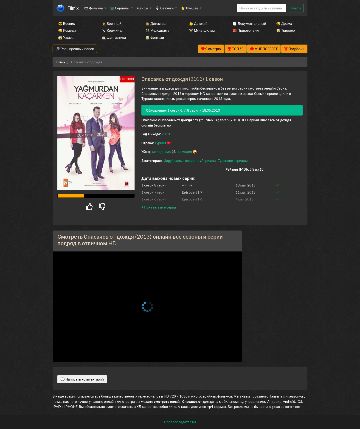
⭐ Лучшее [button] (190, 8)
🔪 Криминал (112, 30)
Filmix (73, 8)
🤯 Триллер (285, 30)
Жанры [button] (143, 8)
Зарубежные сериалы (182, 160)
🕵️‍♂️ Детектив (155, 23)
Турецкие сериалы (233, 160)
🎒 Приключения (246, 30)
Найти (296, 8)
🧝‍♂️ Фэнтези (154, 37)
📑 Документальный (248, 23)
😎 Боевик (66, 23)
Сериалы (209, 160)
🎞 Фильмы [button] (94, 8)
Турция (161, 143)
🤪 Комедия (68, 30)
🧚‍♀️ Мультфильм (202, 30)
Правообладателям (180, 422)
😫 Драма (284, 23)
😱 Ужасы (66, 37)
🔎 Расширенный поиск (75, 49)
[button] (158, 207)
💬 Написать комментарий (82, 379)
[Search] (261, 8)
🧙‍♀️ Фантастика (114, 37)
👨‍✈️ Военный (111, 23)
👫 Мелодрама (157, 30)
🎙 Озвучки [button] (164, 8)
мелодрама (162, 152)
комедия (185, 152)
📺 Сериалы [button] (120, 8)
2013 (166, 134)
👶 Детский (198, 23)
